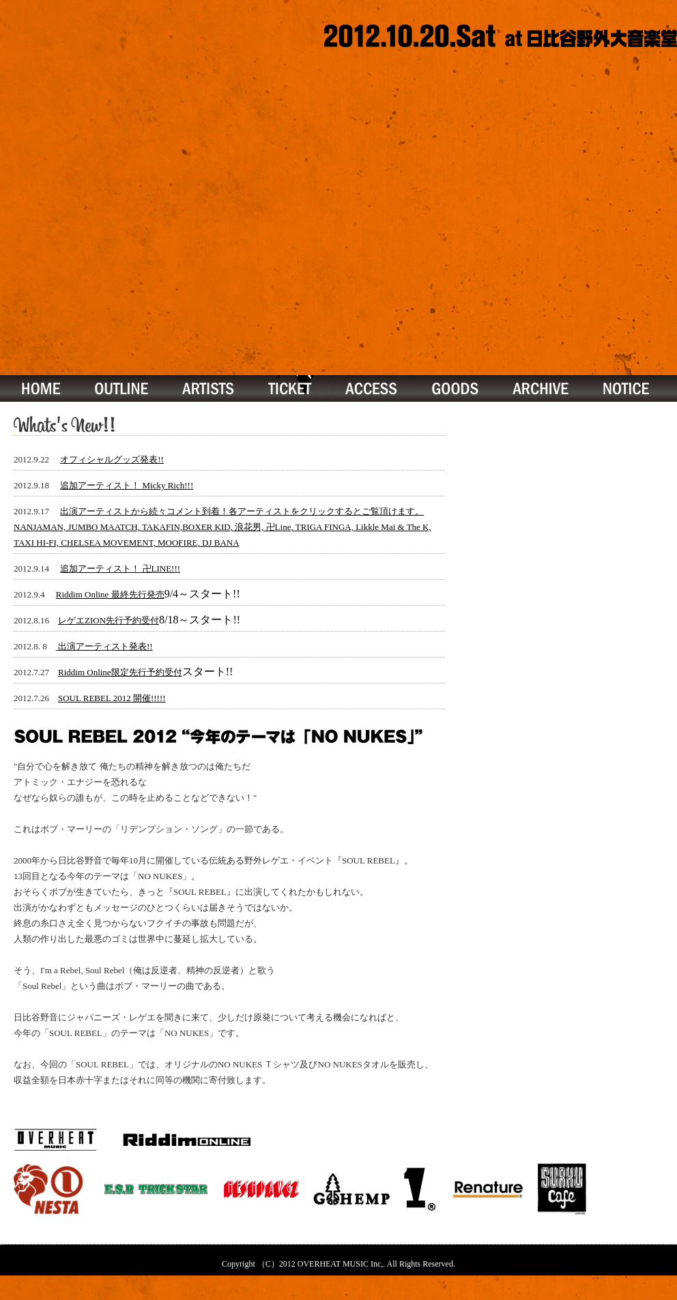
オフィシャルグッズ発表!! (112, 459)
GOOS (454, 388)
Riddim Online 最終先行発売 (110, 594)
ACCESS (372, 388)
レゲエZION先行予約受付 (108, 620)
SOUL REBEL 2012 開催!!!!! (112, 698)
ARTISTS (209, 388)
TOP (38, 388)
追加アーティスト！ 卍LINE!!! (120, 568)
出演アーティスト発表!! (104, 646)
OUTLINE (121, 388)
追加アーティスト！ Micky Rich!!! (126, 485)
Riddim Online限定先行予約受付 (120, 672)
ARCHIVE (541, 388)
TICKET (291, 388)
